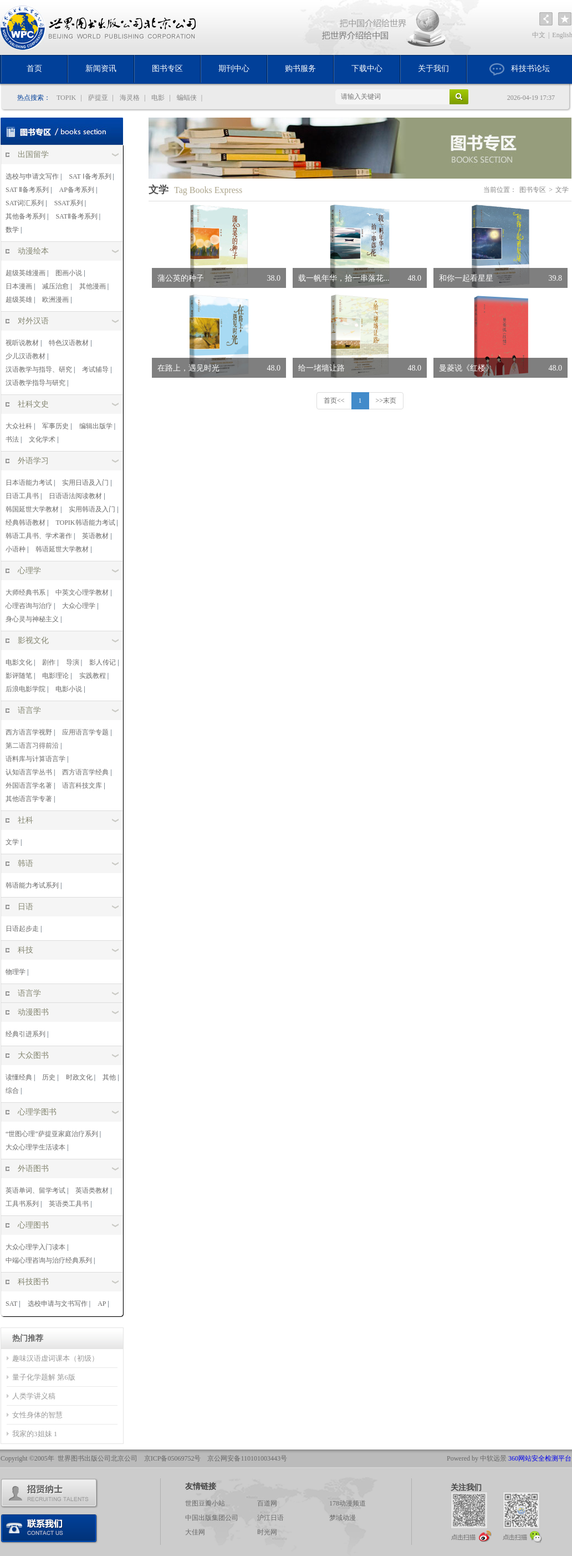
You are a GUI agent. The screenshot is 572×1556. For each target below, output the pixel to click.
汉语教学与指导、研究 (39, 369)
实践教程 (92, 676)
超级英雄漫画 (25, 273)
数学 (12, 230)
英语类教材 (92, 1190)
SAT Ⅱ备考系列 (27, 190)
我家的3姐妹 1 (34, 1434)
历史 (48, 1077)
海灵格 (130, 98)
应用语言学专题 (85, 732)
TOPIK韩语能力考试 (85, 522)
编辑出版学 (96, 426)
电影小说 (68, 689)
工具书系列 (22, 1204)
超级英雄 (19, 299)
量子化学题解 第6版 (43, 1377)
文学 (12, 842)
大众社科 (19, 426)
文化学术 (42, 439)
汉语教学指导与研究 (35, 383)
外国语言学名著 (29, 785)
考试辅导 (95, 369)
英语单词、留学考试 (35, 1190)
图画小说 (68, 273)
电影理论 (55, 676)
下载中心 (366, 68)
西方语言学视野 (29, 732)
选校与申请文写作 (32, 176)
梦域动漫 (342, 1518)
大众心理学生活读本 (35, 1147)
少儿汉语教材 (25, 356)
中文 (538, 35)
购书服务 (300, 68)
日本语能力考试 (29, 482)
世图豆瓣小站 (205, 1503)
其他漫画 (92, 286)
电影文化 (19, 662)
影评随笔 (19, 676)
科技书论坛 (519, 69)
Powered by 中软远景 (477, 1458)
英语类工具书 (69, 1204)
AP (102, 1303)
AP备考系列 (76, 190)
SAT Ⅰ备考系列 (90, 176)
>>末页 (386, 400)
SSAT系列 (68, 203)
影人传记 (102, 662)
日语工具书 (22, 496)
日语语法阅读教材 (75, 496)
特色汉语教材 (69, 343)
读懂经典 (19, 1077)
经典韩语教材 (25, 522)
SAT (11, 1303)
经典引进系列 (25, 1034)
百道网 (267, 1503)
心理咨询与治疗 (29, 606)
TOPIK (66, 98)
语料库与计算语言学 (35, 759)
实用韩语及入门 (92, 509)
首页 (34, 68)
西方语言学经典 (85, 772)
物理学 (15, 972)
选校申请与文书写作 (58, 1303)
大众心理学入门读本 (35, 1247)
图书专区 (167, 68)
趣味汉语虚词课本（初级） (55, 1358)
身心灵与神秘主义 (32, 619)
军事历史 (55, 426)
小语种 (15, 549)
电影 (158, 98)
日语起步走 (22, 928)
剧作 (48, 662)
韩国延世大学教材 (32, 509)
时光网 (267, 1532)
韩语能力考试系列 (32, 885)
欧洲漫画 (55, 299)
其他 (109, 1077)
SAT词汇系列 (25, 203)
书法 (12, 439)
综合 (12, 1090)
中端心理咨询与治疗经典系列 (49, 1260)
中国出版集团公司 (211, 1518)
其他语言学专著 (29, 799)
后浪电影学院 (25, 689)
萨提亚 (98, 98)
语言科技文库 (82, 785)
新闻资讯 (100, 68)
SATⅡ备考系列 (76, 216)
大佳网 (195, 1532)
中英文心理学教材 (82, 592)
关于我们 (433, 68)
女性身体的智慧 (37, 1415)
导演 (72, 662)
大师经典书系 (25, 592)
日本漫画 (19, 286)
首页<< (334, 400)
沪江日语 (270, 1518)
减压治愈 (55, 286)
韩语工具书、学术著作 (39, 536)
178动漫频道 (347, 1503)
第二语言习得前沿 (32, 745)
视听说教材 (22, 343)
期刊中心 (233, 68)
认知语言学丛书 (29, 772)
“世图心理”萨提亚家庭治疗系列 (52, 1134)
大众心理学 (78, 606)
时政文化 (79, 1077)
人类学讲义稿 (33, 1396)
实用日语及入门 (85, 482)
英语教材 (95, 536)
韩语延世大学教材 (62, 549)
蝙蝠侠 (187, 98)
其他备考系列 (25, 216)
